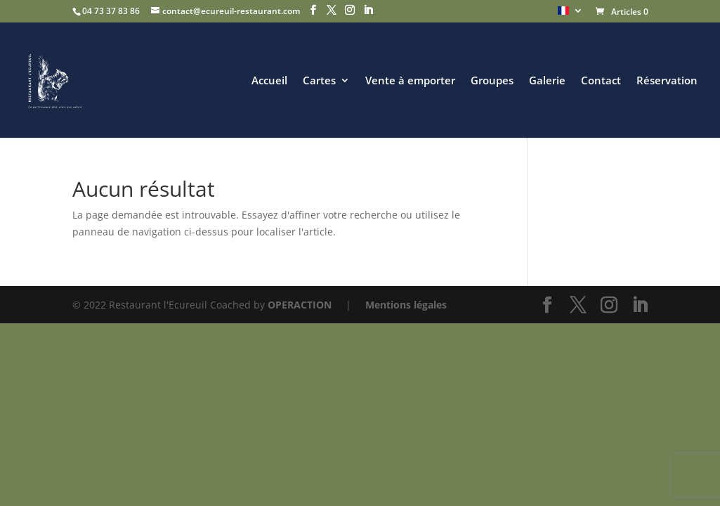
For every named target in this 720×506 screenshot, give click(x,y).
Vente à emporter (410, 81)
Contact (601, 81)
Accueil (269, 81)
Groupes (492, 81)
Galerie (547, 81)
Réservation (667, 81)
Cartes (319, 81)
